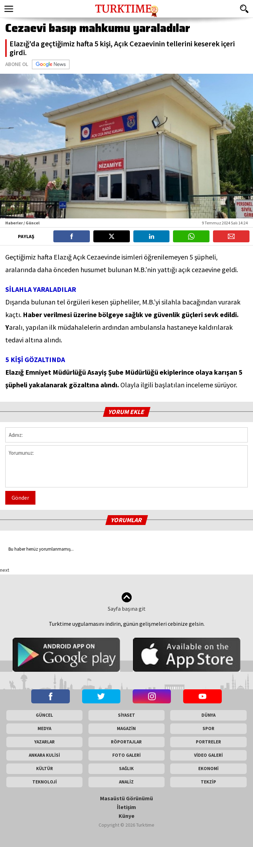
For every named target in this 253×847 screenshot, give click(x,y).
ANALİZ (126, 782)
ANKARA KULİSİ (44, 755)
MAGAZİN (126, 728)
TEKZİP (208, 782)
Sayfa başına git (127, 602)
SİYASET (126, 715)
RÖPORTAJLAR (126, 742)
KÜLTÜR (44, 769)
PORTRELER (208, 742)
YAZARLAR (44, 742)
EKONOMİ (208, 769)
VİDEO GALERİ (208, 755)
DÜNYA (208, 715)
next (4, 570)
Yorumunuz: (126, 466)
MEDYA (44, 728)
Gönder (20, 497)
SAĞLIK (126, 769)
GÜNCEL (44, 715)
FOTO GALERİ (126, 755)
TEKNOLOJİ (44, 782)
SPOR (208, 728)
